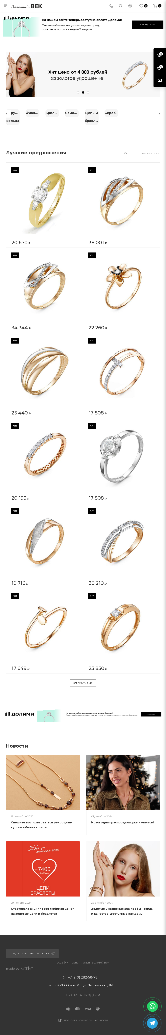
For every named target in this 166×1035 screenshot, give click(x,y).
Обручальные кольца (29, 113)
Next (159, 112)
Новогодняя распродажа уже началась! (122, 818)
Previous (7, 112)
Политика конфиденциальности (86, 1016)
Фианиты (83, 113)
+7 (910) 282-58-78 (83, 973)
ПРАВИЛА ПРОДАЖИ (83, 991)
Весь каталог (151, 149)
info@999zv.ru (65, 981)
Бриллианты (136, 113)
